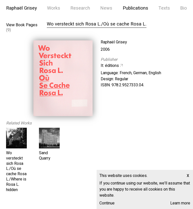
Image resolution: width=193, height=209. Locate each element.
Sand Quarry (44, 155)
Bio (183, 8)
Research (80, 8)
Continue (107, 203)
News (106, 8)
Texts (164, 8)
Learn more (180, 203)
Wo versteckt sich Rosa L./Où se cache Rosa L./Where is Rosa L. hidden (16, 171)
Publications (135, 8)
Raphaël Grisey (21, 8)
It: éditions (110, 66)
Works (53, 8)
